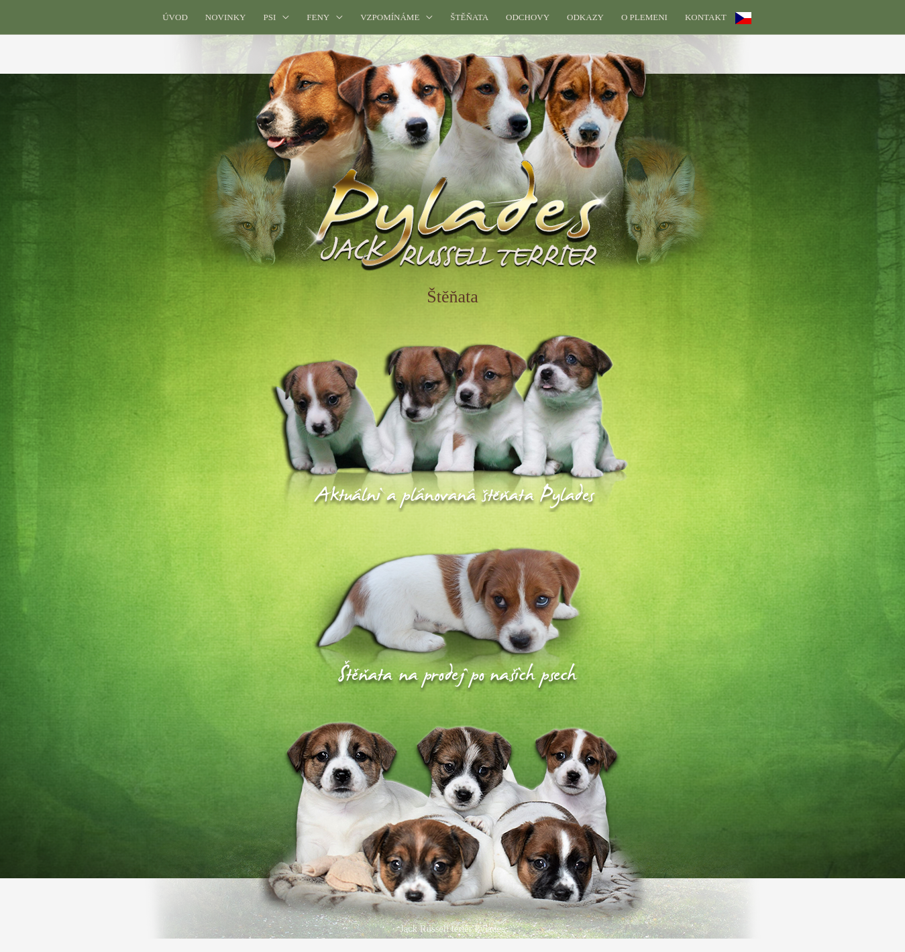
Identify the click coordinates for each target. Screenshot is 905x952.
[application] (282, 17)
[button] (276, 17)
